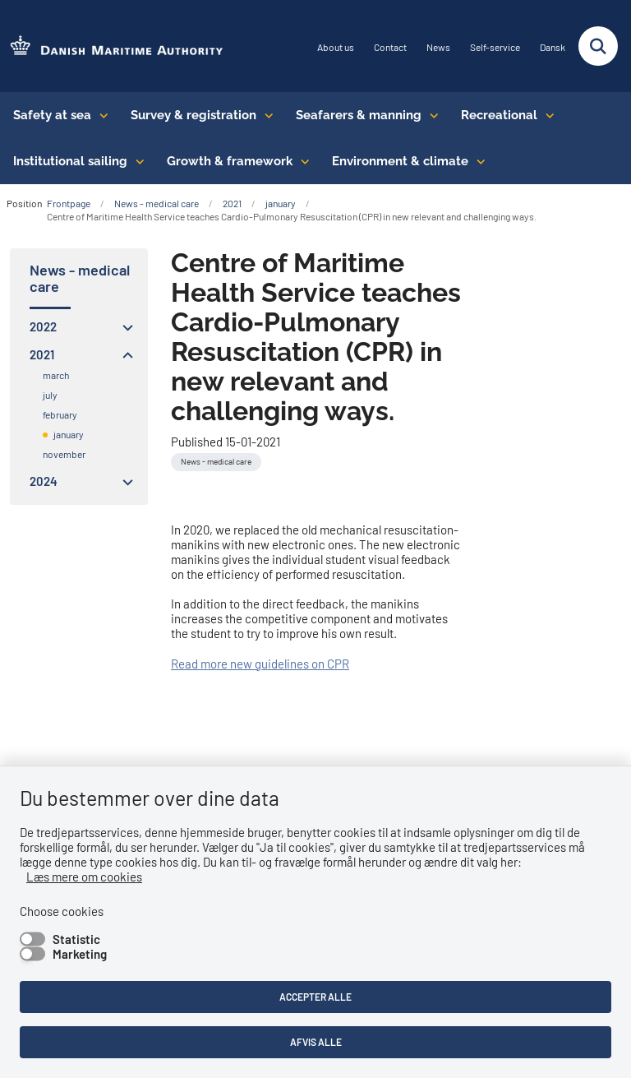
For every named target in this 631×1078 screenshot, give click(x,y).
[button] (123, 327)
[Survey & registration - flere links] (265, 115)
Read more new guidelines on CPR (260, 663)
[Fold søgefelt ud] (598, 46)
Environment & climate (400, 161)
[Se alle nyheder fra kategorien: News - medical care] (216, 462)
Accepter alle (315, 996)
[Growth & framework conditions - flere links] (301, 161)
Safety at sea (52, 115)
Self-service (495, 47)
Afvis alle (316, 1042)
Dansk (552, 47)
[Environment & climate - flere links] (477, 161)
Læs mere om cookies (84, 876)
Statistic (76, 939)
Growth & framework (229, 161)
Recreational (499, 115)
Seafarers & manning (358, 115)
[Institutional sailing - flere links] (136, 161)
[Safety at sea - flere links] (99, 115)
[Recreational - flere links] (546, 115)
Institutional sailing (70, 161)
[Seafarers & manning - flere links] (430, 115)
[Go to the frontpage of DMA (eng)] (111, 46)
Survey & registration (193, 115)
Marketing (80, 953)
